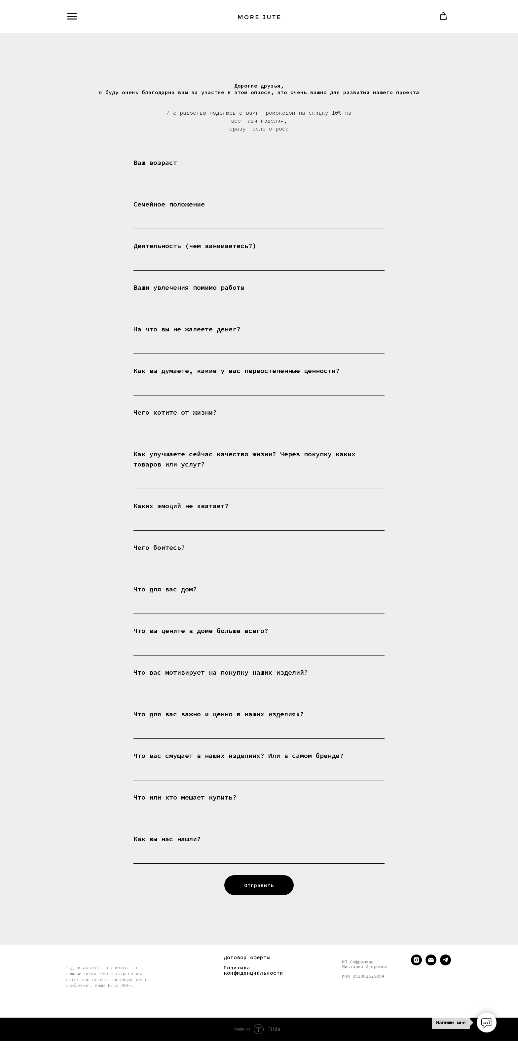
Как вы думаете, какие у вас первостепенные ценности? (236, 370)
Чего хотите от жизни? (175, 412)
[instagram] (416, 963)
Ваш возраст (155, 162)
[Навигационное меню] (72, 16)
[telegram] (445, 963)
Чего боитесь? (159, 547)
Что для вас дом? (165, 589)
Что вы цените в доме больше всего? (200, 630)
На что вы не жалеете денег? (186, 329)
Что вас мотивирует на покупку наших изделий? (220, 672)
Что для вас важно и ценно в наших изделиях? (218, 714)
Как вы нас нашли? (167, 839)
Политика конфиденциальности (253, 970)
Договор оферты (247, 957)
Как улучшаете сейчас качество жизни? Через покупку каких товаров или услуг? (244, 459)
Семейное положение (169, 204)
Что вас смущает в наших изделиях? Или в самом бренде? (238, 755)
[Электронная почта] (431, 963)
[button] (443, 16)
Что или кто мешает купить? (185, 797)
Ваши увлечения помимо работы (188, 287)
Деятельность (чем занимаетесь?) (194, 246)
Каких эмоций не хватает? (181, 506)
